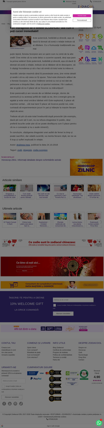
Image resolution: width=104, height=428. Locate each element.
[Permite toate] (82, 15)
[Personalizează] (82, 20)
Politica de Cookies (43, 24)
